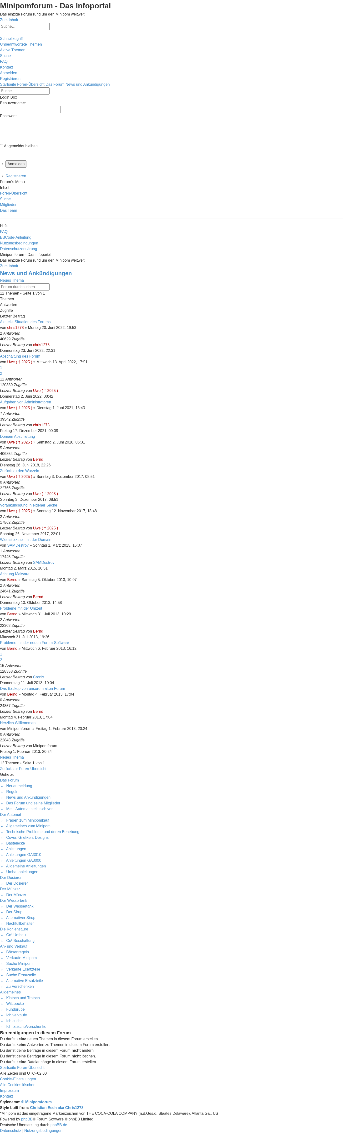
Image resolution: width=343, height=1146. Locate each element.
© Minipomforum (36, 1102)
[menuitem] (21, 44)
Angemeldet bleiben (21, 146)
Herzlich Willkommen (17, 723)
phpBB (27, 1119)
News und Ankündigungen (36, 273)
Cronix (38, 677)
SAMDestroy (18, 545)
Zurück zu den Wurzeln (19, 471)
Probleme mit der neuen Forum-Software (34, 643)
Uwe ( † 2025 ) (19, 362)
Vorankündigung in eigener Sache (28, 505)
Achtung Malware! (15, 574)
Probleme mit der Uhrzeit (21, 608)
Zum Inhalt (9, 20)
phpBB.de (58, 1125)
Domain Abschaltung (17, 436)
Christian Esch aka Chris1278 (56, 1108)
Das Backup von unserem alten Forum (32, 689)
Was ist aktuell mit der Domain (25, 540)
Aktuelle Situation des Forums (25, 322)
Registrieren (15, 176)
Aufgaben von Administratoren (25, 402)
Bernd (38, 459)
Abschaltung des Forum (20, 356)
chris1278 (15, 328)
